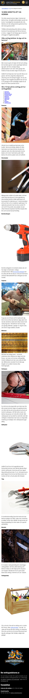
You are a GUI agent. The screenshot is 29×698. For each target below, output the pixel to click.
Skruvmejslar (7, 93)
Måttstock (7, 96)
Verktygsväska (8, 102)
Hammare (7, 91)
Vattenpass (7, 97)
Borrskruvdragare (8, 94)
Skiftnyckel (7, 99)
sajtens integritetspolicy (16, 693)
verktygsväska (14, 627)
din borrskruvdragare (18, 272)
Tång (6, 100)
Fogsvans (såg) (8, 95)
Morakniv (7, 101)
